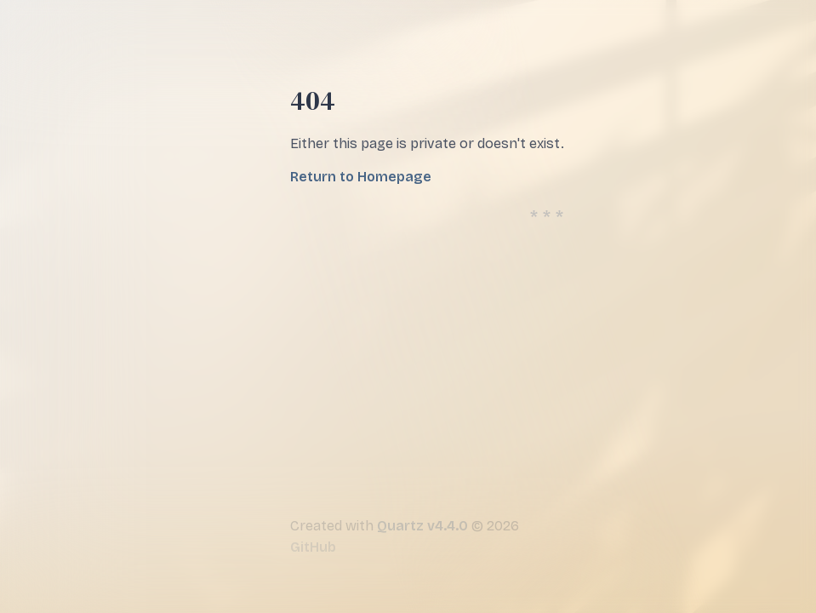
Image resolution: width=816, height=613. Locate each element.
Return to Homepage (360, 177)
